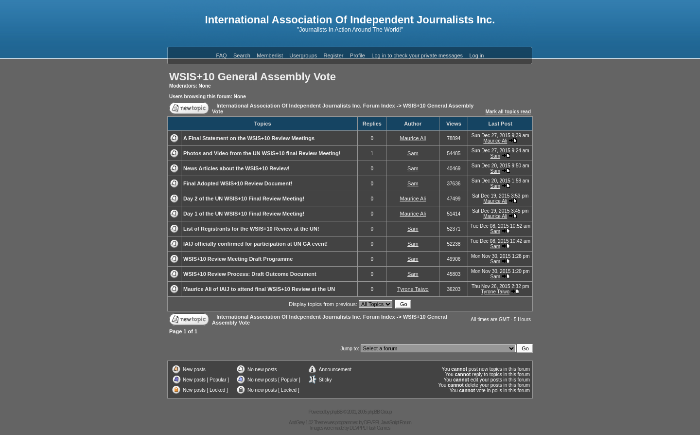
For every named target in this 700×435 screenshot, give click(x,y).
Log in (476, 55)
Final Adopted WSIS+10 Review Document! (237, 183)
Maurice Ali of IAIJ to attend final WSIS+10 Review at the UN (259, 289)
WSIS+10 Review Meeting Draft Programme (238, 259)
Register (334, 55)
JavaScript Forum (396, 422)
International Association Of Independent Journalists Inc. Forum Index (305, 106)
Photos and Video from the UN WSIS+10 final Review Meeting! (261, 153)
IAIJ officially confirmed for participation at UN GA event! (255, 244)
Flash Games (378, 428)
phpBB (336, 412)
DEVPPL (372, 422)
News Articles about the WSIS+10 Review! (236, 168)
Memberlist (270, 55)
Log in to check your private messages (417, 55)
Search (241, 55)
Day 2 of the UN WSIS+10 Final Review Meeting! (243, 198)
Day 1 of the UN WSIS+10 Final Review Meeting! (243, 214)
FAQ (221, 55)
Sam (413, 153)
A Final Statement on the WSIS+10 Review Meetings (249, 138)
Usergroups (303, 55)
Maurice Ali (413, 138)
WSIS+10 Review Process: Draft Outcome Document (249, 274)
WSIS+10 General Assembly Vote (252, 77)
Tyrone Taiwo (413, 289)
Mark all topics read (508, 111)
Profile (357, 55)
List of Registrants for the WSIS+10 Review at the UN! (251, 229)
